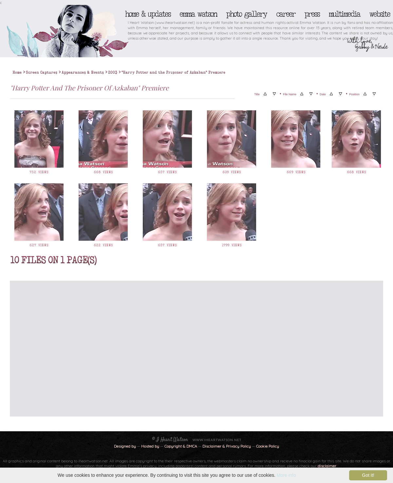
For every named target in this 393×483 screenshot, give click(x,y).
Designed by (125, 446)
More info (286, 475)
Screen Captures (41, 72)
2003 (112, 72)
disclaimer (327, 465)
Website (379, 14)
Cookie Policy (267, 446)
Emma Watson (198, 14)
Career (285, 14)
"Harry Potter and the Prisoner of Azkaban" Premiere (173, 72)
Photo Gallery (246, 14)
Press (311, 14)
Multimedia (344, 14)
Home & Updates (147, 14)
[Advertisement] (61, 348)
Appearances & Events (83, 72)
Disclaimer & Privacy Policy (227, 446)
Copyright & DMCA (180, 446)
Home (17, 72)
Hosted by (150, 446)
